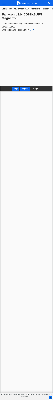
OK (51, 398)
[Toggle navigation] (4, 3)
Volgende (25, 88)
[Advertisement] (26, 58)
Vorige (15, 88)
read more (24, 396)
